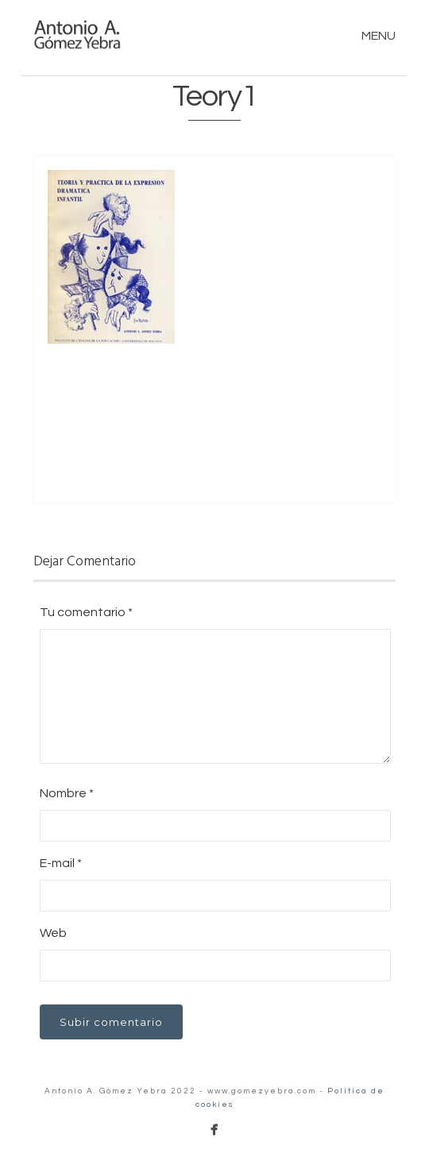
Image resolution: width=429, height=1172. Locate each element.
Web (53, 933)
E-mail (61, 863)
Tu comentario (86, 612)
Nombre (67, 793)
